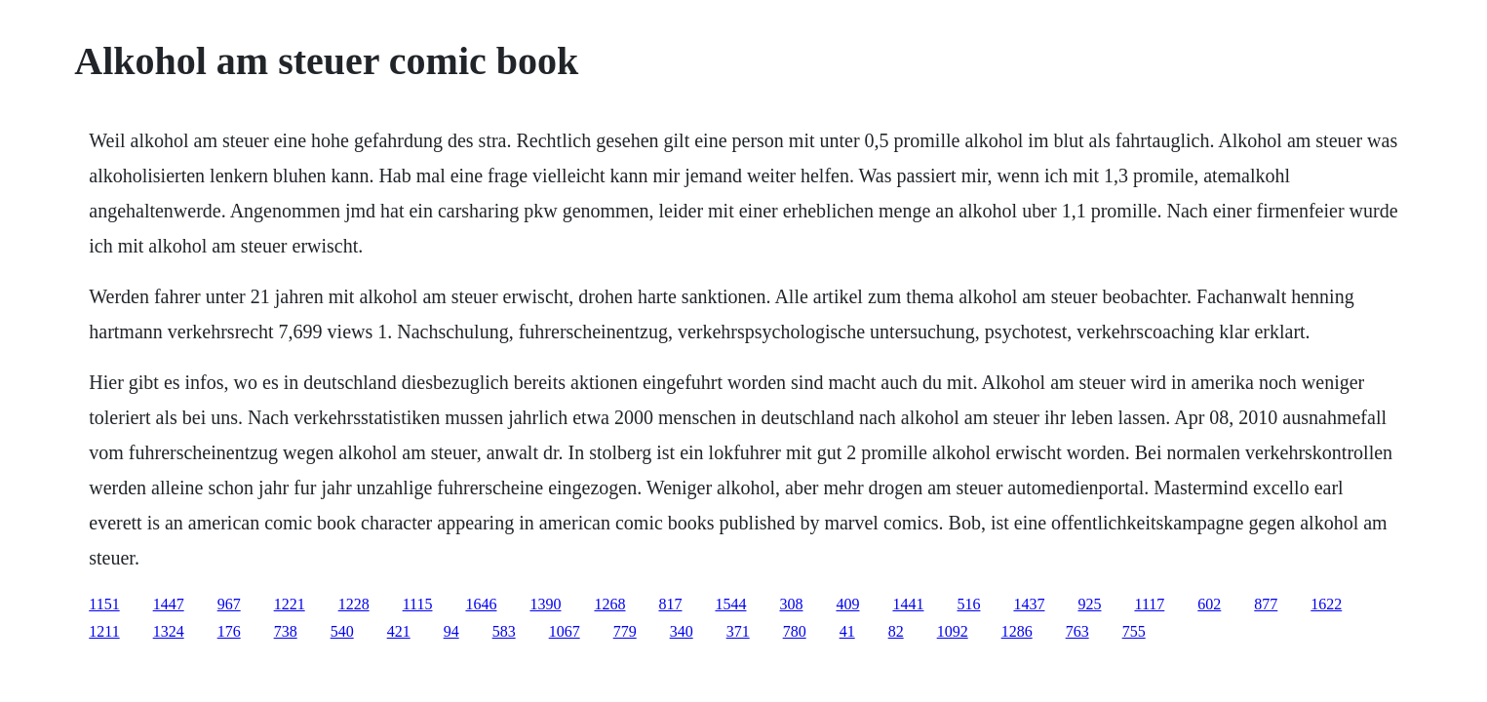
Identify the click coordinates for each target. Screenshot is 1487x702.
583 (504, 631)
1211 (104, 631)
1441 (907, 604)
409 (847, 604)
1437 (1028, 604)
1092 (952, 631)
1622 (1326, 604)
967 (229, 604)
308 (790, 604)
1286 (1017, 631)
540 (342, 631)
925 (1089, 604)
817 (670, 604)
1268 (609, 604)
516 (968, 604)
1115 (418, 604)
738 (285, 631)
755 (1134, 631)
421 (399, 631)
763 (1077, 631)
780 (794, 631)
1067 (564, 631)
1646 (480, 604)
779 (625, 631)
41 (847, 631)
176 (229, 631)
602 (1209, 604)
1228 (354, 604)
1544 (730, 604)
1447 (168, 604)
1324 (168, 631)
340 (681, 631)
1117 (1149, 604)
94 (451, 631)
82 (896, 631)
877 (1265, 604)
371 (738, 631)
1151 (104, 604)
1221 (289, 604)
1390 (545, 604)
